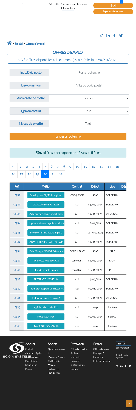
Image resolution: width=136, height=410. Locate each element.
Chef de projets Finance (46, 270)
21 (53, 174)
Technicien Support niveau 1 (46, 298)
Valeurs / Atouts (56, 357)
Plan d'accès (54, 373)
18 (29, 174)
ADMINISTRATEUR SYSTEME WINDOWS (47, 242)
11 (85, 166)
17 (21, 174)
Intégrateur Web (46, 316)
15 (117, 166)
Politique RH (99, 353)
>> (61, 174)
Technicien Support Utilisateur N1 (46, 288)
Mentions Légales (33, 353)
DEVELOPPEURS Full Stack (46, 204)
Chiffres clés (54, 361)
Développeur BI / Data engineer (46, 195)
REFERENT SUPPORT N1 (46, 279)
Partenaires (53, 369)
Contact (29, 349)
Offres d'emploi (35, 43)
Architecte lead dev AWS (46, 260)
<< (13, 166)
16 (13, 174)
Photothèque (31, 361)
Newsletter (31, 365)
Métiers (74, 369)
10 (77, 166)
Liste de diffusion (101, 361)
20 (45, 174)
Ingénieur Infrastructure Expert (46, 232)
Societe (52, 344)
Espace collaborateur (113, 11)
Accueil (30, 344)
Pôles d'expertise (79, 349)
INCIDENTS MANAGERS (46, 326)
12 (93, 166)
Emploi (19, 43)
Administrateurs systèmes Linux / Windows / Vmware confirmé (47, 213)
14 (109, 166)
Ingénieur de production (46, 307)
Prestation (77, 344)
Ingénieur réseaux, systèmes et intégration (47, 223)
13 (101, 166)
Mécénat (52, 365)
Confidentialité (32, 357)
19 (37, 174)
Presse (28, 369)
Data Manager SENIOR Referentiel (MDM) (47, 251)
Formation (98, 357)
